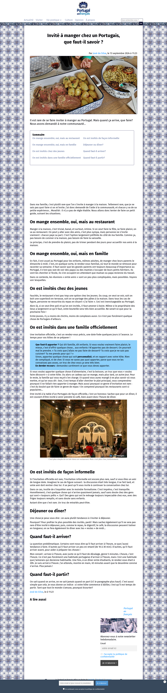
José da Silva (99, 53)
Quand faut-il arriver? (94, 151)
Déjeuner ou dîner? (93, 144)
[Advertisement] (83, 183)
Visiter (39, 20)
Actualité (28, 20)
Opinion (79, 20)
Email (103, 643)
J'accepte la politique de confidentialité (113, 655)
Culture (69, 20)
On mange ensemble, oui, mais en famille (54, 144)
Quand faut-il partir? (94, 157)
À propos (90, 20)
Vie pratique (52, 20)
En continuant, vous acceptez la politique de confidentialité (84, 689)
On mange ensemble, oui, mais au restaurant (56, 138)
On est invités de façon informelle (101, 138)
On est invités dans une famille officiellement (56, 157)
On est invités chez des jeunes (48, 151)
